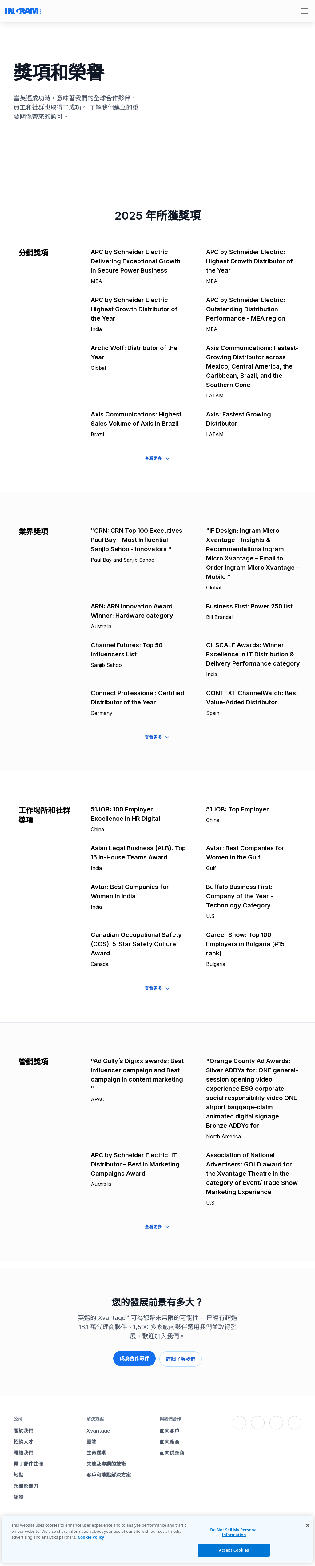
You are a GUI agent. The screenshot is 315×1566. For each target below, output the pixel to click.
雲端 (91, 1440)
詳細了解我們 (181, 1358)
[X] (258, 1421)
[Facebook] (239, 1421)
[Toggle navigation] (304, 11)
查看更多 (157, 458)
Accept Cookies (234, 1550)
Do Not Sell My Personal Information (233, 1532)
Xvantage (98, 1429)
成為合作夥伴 (133, 1358)
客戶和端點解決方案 (108, 1473)
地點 (18, 1473)
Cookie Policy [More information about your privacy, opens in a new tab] (91, 1537)
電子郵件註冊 (28, 1462)
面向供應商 (172, 1451)
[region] (157, 1539)
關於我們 (23, 1429)
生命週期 (96, 1451)
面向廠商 (169, 1440)
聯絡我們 (23, 1451)
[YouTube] (294, 1421)
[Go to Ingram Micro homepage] (23, 11)
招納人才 (23, 1440)
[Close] (307, 1525)
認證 (18, 1495)
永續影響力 (26, 1484)
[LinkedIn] (276, 1421)
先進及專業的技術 (106, 1462)
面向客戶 (169, 1429)
